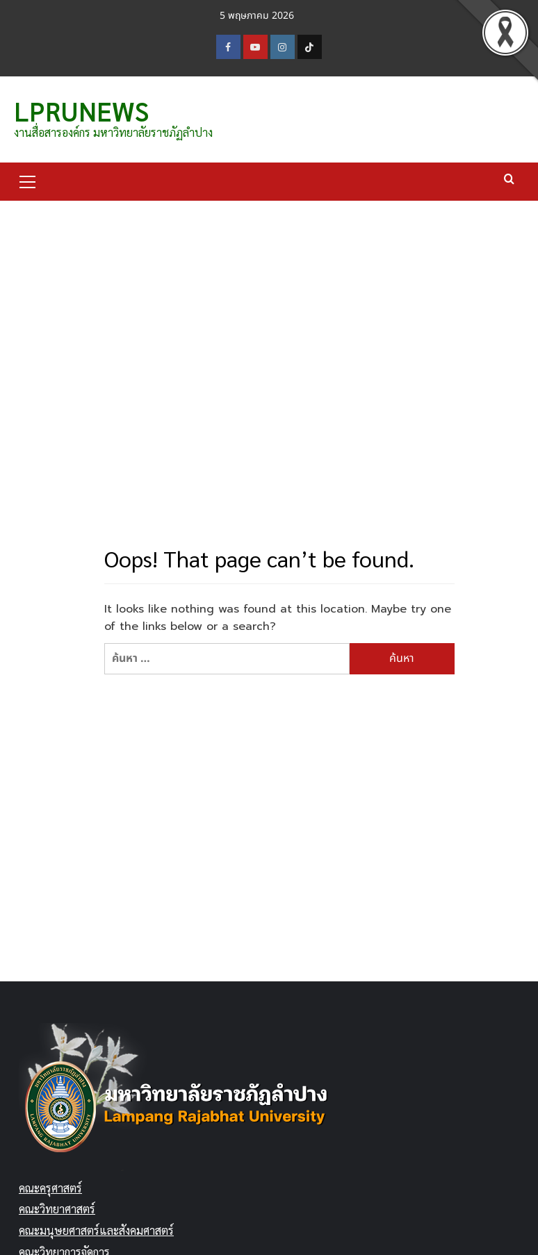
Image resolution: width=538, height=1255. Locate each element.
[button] (28, 180)
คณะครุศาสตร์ (50, 1188)
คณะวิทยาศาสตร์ (57, 1209)
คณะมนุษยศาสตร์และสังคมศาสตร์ (96, 1230)
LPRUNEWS (81, 110)
